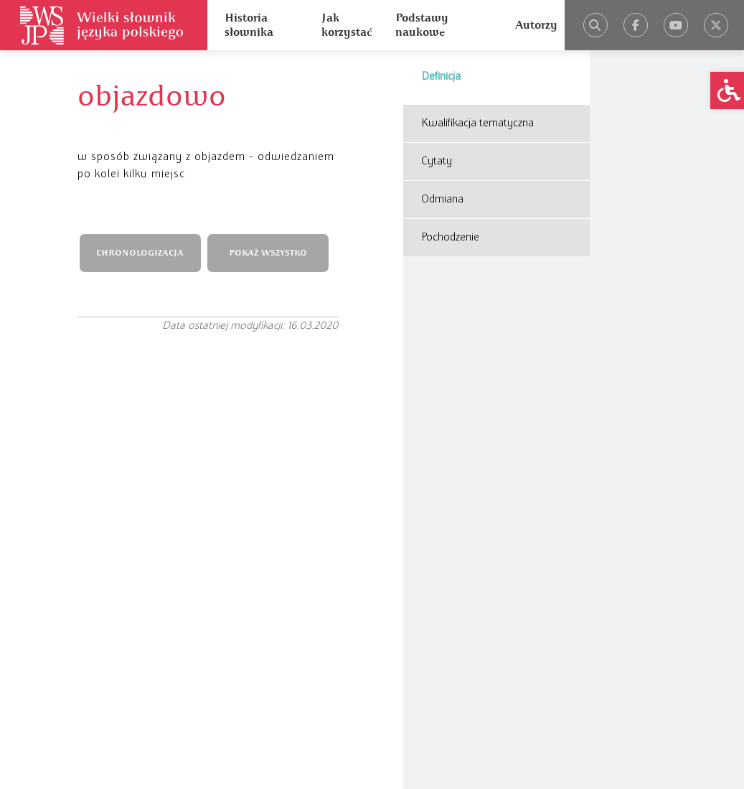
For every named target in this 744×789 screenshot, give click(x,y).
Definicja (441, 77)
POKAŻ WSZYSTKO (268, 253)
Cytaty (436, 161)
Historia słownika (249, 25)
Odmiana (442, 199)
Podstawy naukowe (421, 25)
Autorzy (536, 25)
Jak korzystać (346, 25)
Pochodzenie (450, 237)
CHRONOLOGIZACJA (140, 253)
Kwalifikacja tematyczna (477, 123)
